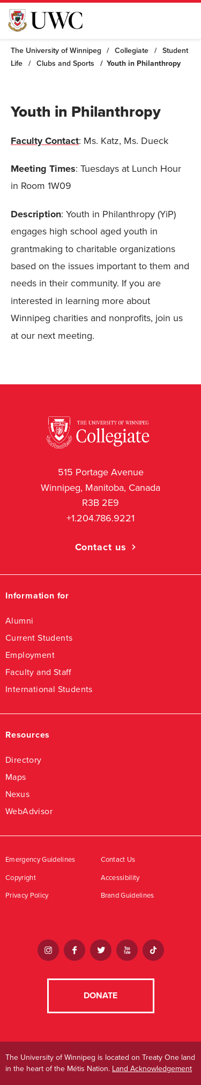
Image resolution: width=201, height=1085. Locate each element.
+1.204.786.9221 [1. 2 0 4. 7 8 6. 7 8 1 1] (100, 518)
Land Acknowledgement (152, 1068)
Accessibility (120, 878)
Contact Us (118, 859)
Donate (100, 995)
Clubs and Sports (65, 63)
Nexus (17, 794)
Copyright (20, 878)
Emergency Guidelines (40, 859)
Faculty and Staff (38, 672)
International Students (49, 689)
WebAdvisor (29, 811)
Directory (23, 760)
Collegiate (131, 50)
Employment (30, 655)
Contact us (100, 547)
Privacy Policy (27, 895)
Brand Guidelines (127, 895)
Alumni (19, 621)
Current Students (38, 638)
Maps (15, 777)
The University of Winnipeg (56, 50)
